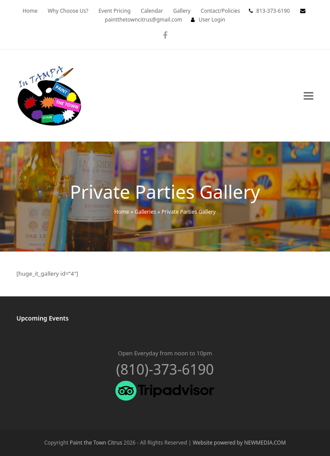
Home (121, 211)
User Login (211, 19)
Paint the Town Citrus (96, 442)
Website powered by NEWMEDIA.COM (239, 442)
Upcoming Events (43, 318)
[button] (308, 95)
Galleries (145, 211)
